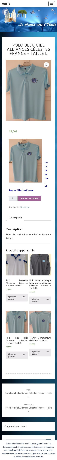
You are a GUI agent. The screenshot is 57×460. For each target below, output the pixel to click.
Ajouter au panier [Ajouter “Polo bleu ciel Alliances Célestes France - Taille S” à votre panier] (16, 355)
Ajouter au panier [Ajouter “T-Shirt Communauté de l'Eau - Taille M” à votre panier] (40, 352)
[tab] (15, 218)
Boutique (24, 207)
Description (16, 217)
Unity (6, 3)
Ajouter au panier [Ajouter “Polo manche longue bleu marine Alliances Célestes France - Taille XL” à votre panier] (40, 300)
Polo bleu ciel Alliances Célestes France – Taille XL (28, 393)
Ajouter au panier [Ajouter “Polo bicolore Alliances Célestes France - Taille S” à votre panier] (16, 297)
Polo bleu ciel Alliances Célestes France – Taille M (28, 407)
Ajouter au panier (30, 198)
